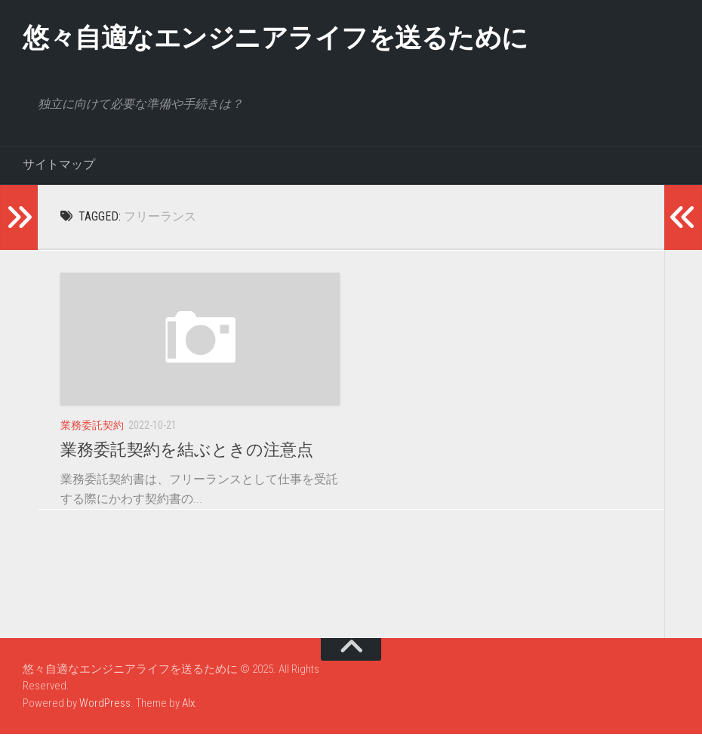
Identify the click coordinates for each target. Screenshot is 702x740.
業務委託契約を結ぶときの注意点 (186, 455)
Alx (188, 708)
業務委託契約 (92, 430)
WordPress (105, 708)
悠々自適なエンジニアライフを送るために (326, 41)
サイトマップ (59, 169)
